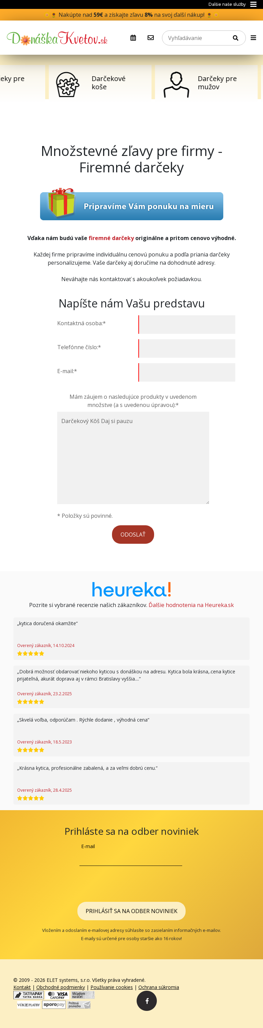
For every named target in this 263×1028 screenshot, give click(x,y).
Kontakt (22, 987)
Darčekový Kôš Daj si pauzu (133, 458)
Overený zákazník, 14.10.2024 (45, 645)
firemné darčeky (111, 238)
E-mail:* (67, 371)
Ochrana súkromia (158, 987)
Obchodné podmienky (60, 987)
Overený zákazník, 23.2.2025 (44, 694)
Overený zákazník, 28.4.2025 (44, 790)
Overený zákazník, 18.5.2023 (44, 742)
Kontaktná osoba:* (82, 323)
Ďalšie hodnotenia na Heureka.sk (191, 605)
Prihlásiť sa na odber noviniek (131, 911)
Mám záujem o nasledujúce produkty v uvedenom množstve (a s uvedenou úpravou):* (133, 401)
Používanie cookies (111, 987)
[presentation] (131, 882)
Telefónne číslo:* (79, 347)
